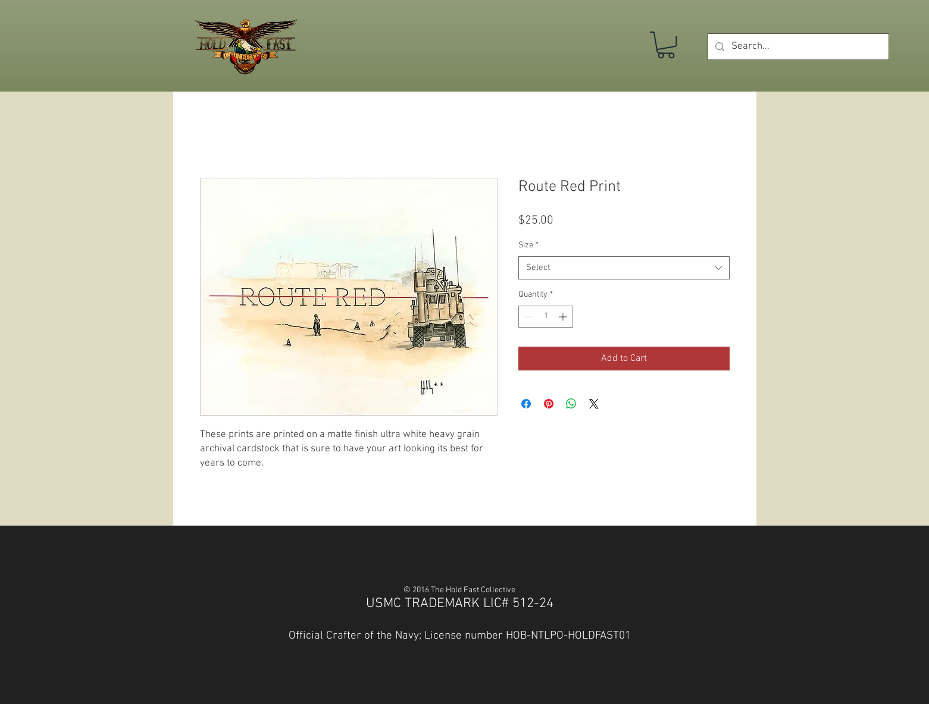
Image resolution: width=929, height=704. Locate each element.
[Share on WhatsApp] (571, 404)
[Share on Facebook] (526, 404)
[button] (666, 45)
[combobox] (624, 267)
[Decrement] (527, 316)
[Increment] (563, 316)
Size (528, 245)
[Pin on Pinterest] (549, 404)
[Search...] (797, 46)
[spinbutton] (545, 316)
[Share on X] (594, 404)
